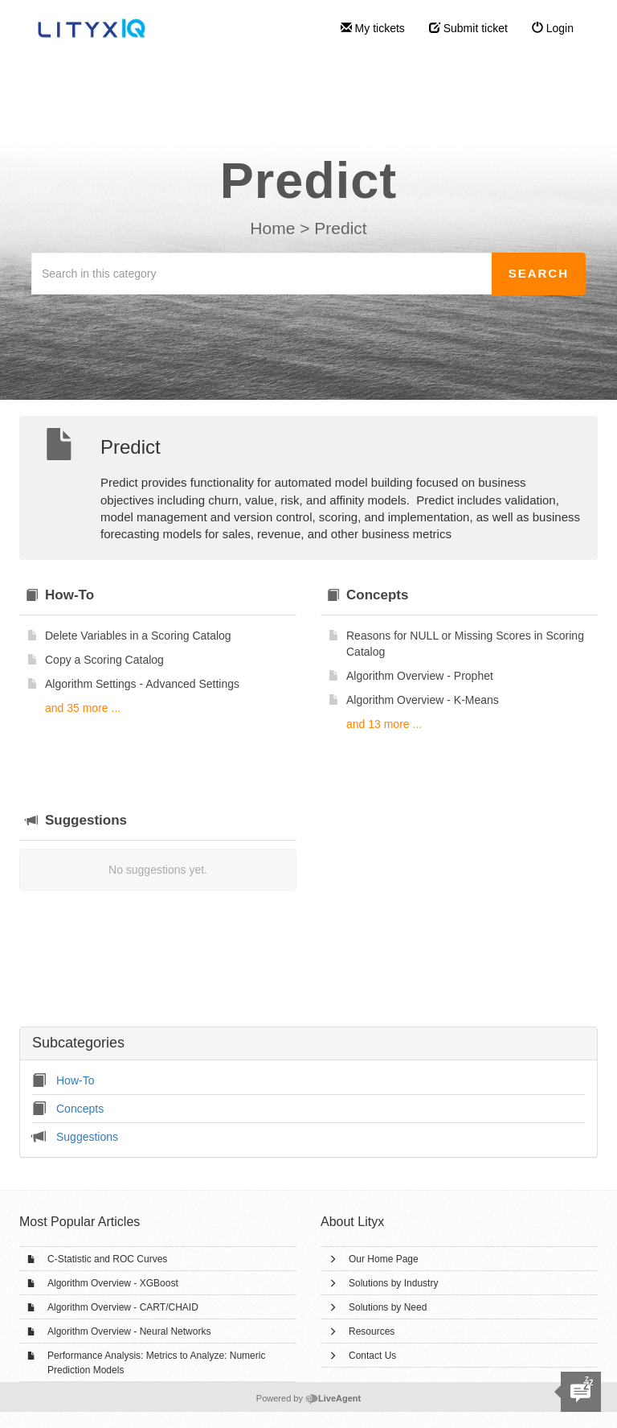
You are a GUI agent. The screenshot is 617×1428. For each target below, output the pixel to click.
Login (553, 28)
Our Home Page (384, 1259)
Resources (371, 1331)
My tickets (373, 28)
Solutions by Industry (393, 1283)
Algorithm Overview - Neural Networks (128, 1331)
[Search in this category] (261, 273)
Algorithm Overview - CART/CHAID (122, 1307)
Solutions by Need (388, 1307)
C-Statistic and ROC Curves (107, 1259)
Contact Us (372, 1355)
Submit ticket (468, 28)
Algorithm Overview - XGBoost (112, 1283)
